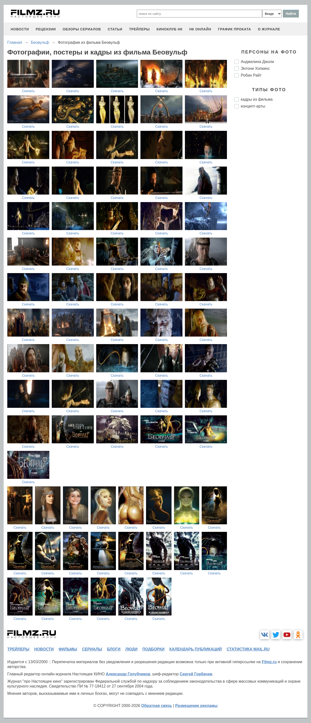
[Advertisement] (270, 194)
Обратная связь (156, 706)
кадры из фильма (257, 99)
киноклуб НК (169, 29)
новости (20, 29)
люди (131, 649)
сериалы (92, 649)
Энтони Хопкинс (255, 68)
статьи (115, 29)
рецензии (46, 29)
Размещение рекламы (196, 706)
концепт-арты (253, 106)
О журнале (269, 29)
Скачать (28, 91)
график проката (234, 29)
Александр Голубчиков (128, 674)
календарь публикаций (195, 649)
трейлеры (139, 29)
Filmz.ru (269, 662)
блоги (113, 649)
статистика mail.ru (248, 649)
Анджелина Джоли (257, 62)
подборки (153, 649)
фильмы (68, 649)
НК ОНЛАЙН (200, 29)
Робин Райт (251, 75)
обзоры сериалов (82, 29)
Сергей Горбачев (196, 674)
